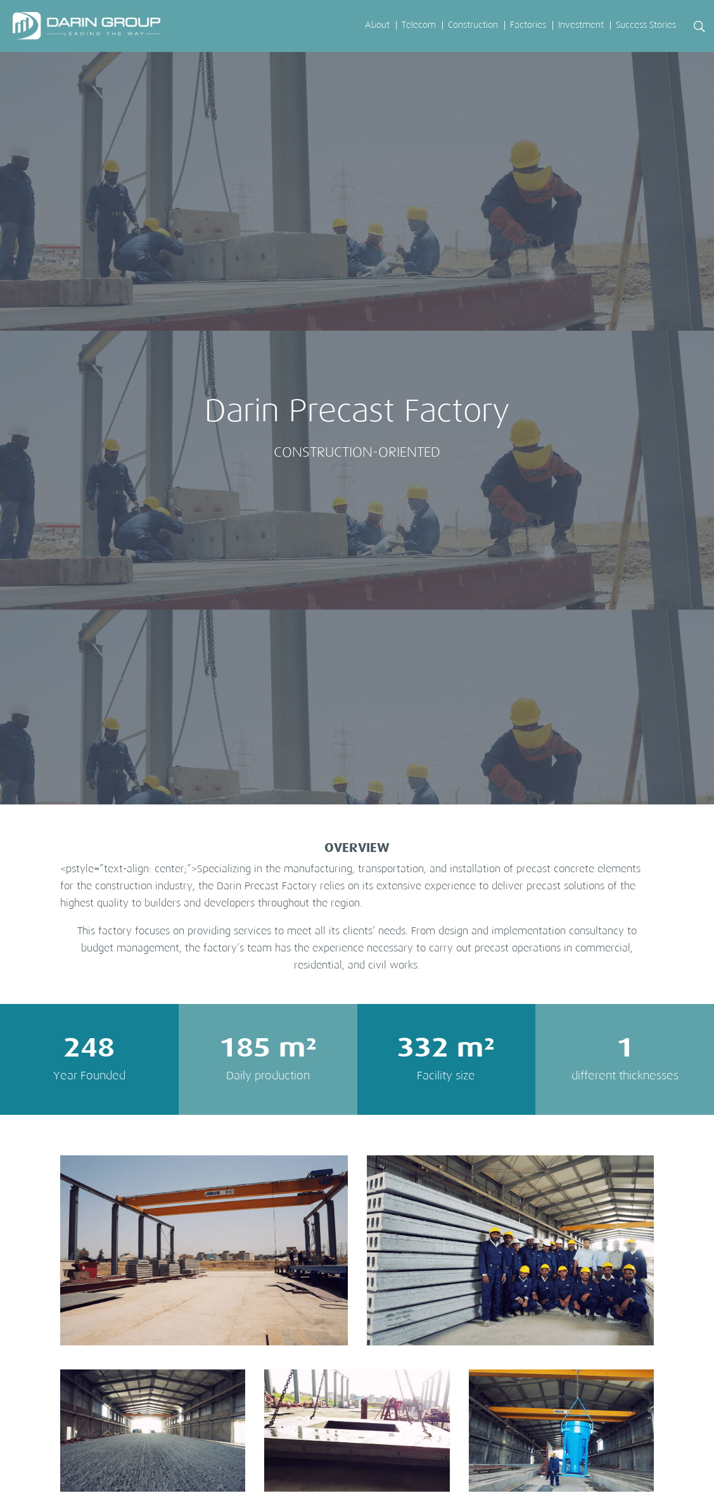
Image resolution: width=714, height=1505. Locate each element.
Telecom (419, 25)
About (377, 25)
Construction (473, 25)
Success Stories (646, 25)
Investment (581, 25)
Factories (528, 25)
